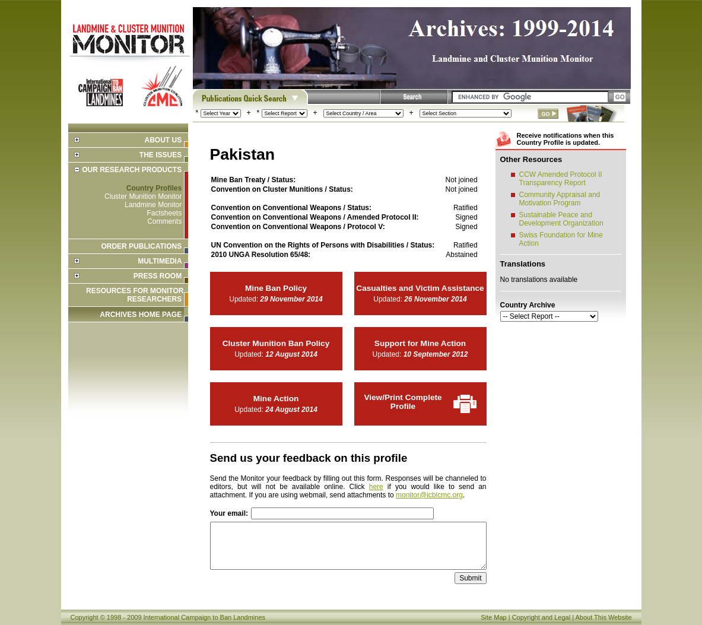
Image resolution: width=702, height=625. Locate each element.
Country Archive (527, 305)
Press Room (158, 276)
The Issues (160, 155)
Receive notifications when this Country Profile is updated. (565, 139)
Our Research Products (132, 170)
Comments (164, 221)
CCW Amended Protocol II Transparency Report (560, 178)
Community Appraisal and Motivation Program (560, 199)
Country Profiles (154, 188)
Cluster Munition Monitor (143, 196)
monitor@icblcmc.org (429, 495)
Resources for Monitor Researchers (134, 295)
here (376, 487)
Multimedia (160, 261)
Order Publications (141, 246)
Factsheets (164, 213)
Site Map (493, 617)
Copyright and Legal (541, 617)
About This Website (604, 617)
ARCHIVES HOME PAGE (141, 314)
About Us (163, 140)
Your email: (229, 513)
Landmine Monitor (153, 205)
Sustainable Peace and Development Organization (561, 219)
